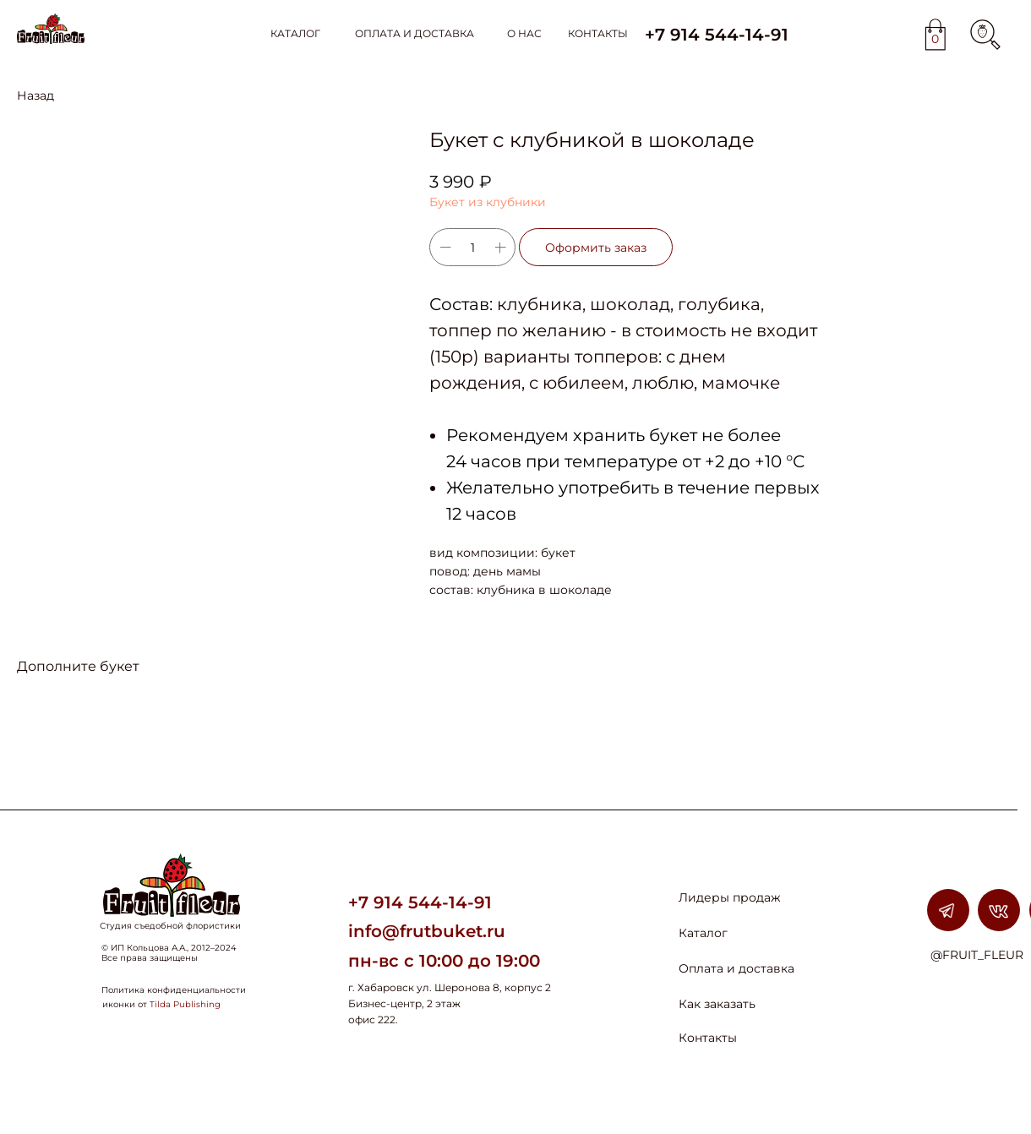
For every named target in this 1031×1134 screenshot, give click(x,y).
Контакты (708, 1037)
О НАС (524, 33)
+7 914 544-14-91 (420, 902)
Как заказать (717, 1003)
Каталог (703, 932)
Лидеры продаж (730, 897)
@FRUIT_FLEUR (976, 954)
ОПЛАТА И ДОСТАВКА (414, 33)
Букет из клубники (487, 202)
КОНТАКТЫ (598, 33)
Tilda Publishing (185, 1004)
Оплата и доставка (736, 968)
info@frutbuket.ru (426, 931)
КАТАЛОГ (295, 33)
